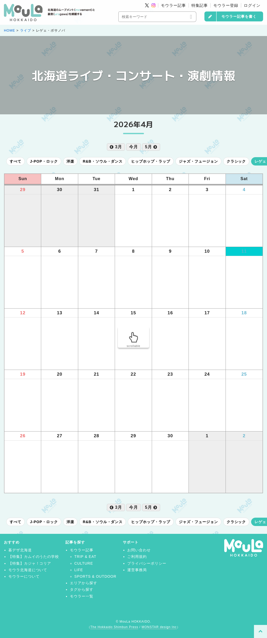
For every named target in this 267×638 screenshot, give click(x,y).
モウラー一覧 (81, 596)
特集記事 (199, 5)
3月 (116, 147)
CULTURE (83, 563)
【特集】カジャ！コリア (29, 563)
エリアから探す (83, 583)
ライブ (25, 30)
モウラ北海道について (27, 570)
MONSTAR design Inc (159, 627)
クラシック (236, 161)
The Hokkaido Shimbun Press (114, 627)
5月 (151, 147)
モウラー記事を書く (239, 16)
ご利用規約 (137, 556)
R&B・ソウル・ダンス (103, 161)
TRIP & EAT (85, 556)
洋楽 (70, 161)
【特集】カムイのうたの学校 (33, 556)
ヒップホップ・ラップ (150, 161)
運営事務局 (137, 570)
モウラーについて (24, 576)
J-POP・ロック (44, 161)
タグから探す (81, 589)
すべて (15, 161)
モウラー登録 (225, 5)
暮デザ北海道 (20, 550)
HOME (9, 30)
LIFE (78, 570)
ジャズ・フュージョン (198, 161)
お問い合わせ (139, 550)
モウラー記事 (173, 5)
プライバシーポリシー (146, 563)
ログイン (252, 5)
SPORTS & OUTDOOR (95, 576)
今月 (133, 147)
